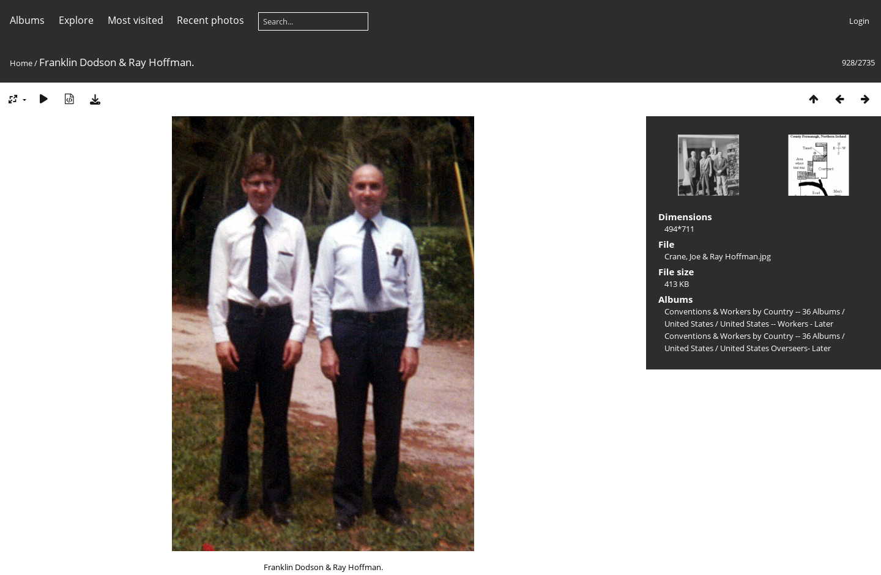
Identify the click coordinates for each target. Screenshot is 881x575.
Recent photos (210, 20)
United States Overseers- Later (775, 348)
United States (689, 323)
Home (21, 63)
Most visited (135, 20)
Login (859, 20)
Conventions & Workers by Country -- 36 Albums (752, 311)
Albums (27, 20)
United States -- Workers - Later (776, 323)
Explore (76, 20)
